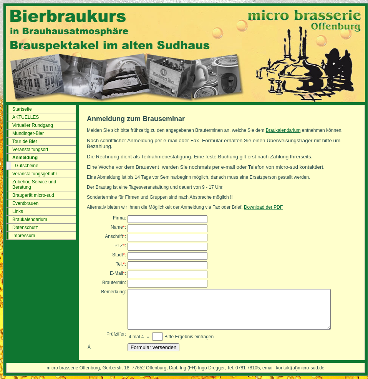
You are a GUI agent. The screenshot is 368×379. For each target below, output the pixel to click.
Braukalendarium (29, 219)
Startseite (22, 109)
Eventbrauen (25, 203)
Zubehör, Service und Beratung (34, 184)
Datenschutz (25, 227)
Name (117, 227)
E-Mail (116, 273)
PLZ (118, 245)
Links (17, 211)
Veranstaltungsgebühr (34, 173)
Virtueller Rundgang (32, 125)
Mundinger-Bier (28, 133)
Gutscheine (26, 165)
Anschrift (114, 236)
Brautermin (113, 282)
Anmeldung (25, 157)
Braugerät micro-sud (33, 195)
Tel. (119, 264)
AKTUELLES (25, 117)
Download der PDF (263, 207)
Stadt (117, 255)
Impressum (23, 235)
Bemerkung (112, 291)
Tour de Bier (24, 141)
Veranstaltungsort (30, 149)
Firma (119, 218)
